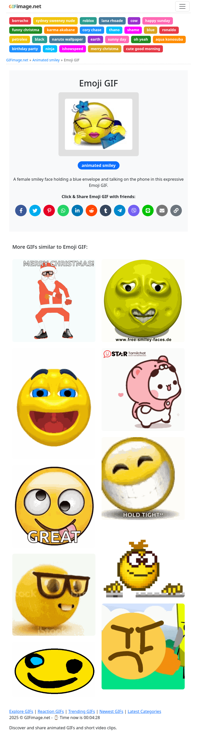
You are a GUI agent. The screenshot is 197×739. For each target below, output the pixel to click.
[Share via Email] (162, 210)
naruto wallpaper (67, 39)
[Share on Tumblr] (105, 210)
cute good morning (143, 48)
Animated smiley (46, 60)
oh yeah (141, 39)
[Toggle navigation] (182, 6)
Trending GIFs (81, 711)
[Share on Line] (148, 210)
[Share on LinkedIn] (77, 210)
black (39, 39)
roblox (88, 20)
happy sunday (157, 20)
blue (150, 29)
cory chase (91, 29)
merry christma (105, 48)
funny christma (25, 29)
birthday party (25, 48)
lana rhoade (112, 20)
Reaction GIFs (51, 711)
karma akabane (61, 29)
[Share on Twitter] (35, 210)
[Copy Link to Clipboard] (176, 210)
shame (133, 29)
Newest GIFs (111, 711)
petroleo (19, 39)
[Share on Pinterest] (49, 210)
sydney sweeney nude (55, 20)
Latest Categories (144, 711)
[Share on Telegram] (119, 210)
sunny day (117, 39)
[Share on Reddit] (91, 210)
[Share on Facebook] (21, 210)
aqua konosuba (169, 39)
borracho (20, 20)
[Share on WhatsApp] (63, 210)
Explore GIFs (21, 711)
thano (114, 29)
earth (95, 39)
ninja (49, 48)
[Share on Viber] (134, 210)
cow (134, 20)
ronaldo (169, 29)
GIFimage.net (17, 60)
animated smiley (98, 165)
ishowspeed (72, 48)
